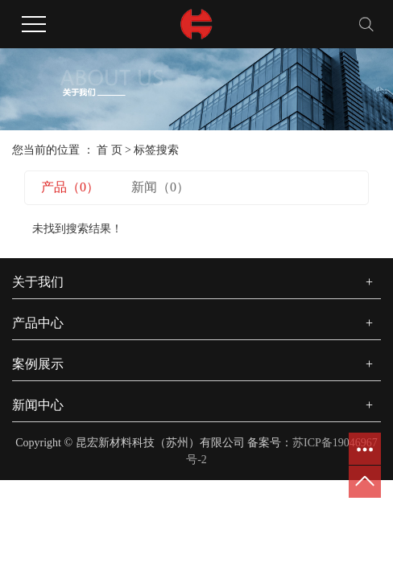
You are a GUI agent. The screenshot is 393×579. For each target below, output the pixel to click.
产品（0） (70, 187)
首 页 (109, 150)
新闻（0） (160, 187)
